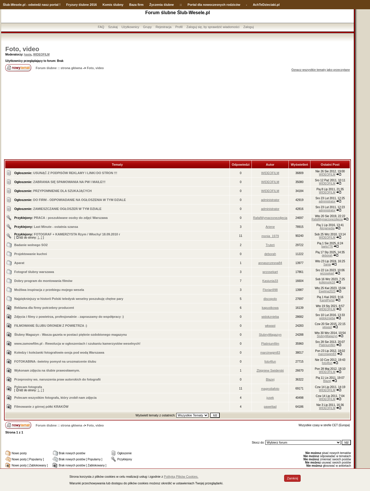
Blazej (270, 379)
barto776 (327, 246)
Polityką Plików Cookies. (181, 476)
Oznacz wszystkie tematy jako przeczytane (320, 69)
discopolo (270, 298)
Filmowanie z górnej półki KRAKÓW (41, 406)
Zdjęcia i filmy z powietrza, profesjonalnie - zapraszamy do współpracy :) (69, 316)
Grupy (147, 27)
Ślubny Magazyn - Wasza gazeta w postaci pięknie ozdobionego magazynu (70, 334)
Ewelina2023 (327, 291)
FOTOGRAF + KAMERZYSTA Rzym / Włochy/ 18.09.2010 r (77, 234)
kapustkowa (270, 307)
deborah (270, 254)
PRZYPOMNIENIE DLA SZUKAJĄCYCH (62, 191)
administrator (270, 200)
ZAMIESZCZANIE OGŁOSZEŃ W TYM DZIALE (67, 209)
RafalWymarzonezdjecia (270, 217)
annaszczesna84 (270, 263)
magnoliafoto (270, 388)
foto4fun (270, 361)
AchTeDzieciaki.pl (266, 4)
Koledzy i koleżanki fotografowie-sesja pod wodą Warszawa (59, 352)
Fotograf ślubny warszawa (34, 272)
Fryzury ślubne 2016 (81, 4)
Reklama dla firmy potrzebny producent (44, 307)
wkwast (270, 325)
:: (181, 4)
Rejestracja (163, 27)
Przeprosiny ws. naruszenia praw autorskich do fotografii (57, 379)
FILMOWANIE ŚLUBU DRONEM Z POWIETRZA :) (50, 325)
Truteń (270, 245)
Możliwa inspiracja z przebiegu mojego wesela (49, 289)
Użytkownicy (130, 27)
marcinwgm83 (270, 352)
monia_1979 (270, 236)
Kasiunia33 (270, 281)
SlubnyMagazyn (270, 334)
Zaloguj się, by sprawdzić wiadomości (212, 27)
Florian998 (270, 289)
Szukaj (113, 27)
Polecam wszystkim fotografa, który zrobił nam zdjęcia (55, 397)
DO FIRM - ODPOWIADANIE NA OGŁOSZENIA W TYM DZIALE (79, 200)
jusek (270, 397)
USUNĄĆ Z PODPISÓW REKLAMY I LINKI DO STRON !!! (75, 173)
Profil (179, 27)
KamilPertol (327, 300)
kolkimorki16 (327, 282)
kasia (28, 54)
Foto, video (22, 49)
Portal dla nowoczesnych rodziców (214, 4)
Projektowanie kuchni (30, 254)
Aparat (19, 263)
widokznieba (270, 316)
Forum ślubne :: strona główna (59, 68)
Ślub (6, 4)
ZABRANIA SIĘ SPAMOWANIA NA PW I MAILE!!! (69, 182)
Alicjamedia (327, 228)
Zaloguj (248, 27)
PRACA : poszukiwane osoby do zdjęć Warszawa (71, 217)
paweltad (270, 406)
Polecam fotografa (28, 387)
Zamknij (292, 478)
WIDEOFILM (41, 54)
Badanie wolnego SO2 (31, 245)
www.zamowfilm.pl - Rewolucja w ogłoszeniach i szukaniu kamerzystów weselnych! (77, 343)
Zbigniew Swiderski (270, 370)
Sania (327, 264)
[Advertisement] (177, 115)
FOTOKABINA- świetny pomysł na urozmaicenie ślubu (55, 361)
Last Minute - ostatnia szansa (56, 226)
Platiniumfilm (270, 343)
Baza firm (136, 4)
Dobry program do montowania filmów (43, 281)
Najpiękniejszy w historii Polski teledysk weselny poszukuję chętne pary (68, 298)
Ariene (270, 226)
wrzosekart (270, 272)
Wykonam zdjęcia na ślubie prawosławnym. (47, 370)
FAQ (101, 27)
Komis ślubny (113, 4)
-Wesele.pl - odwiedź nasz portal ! (35, 4)
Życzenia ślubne (161, 4)
